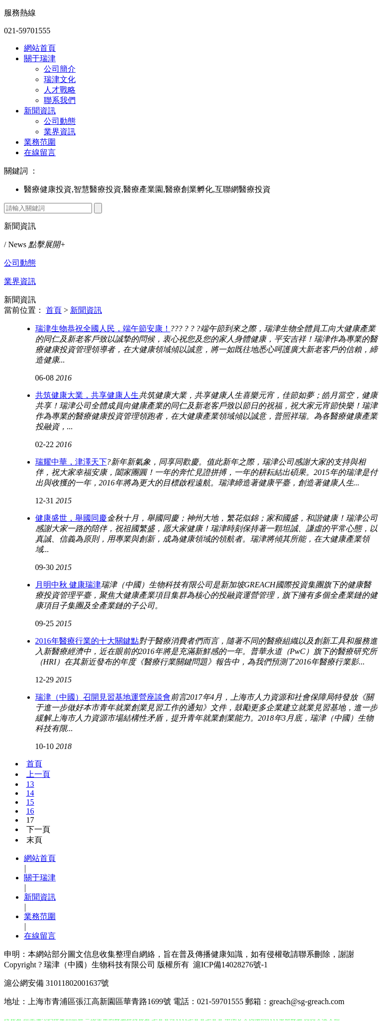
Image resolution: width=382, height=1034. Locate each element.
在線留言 (40, 152)
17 (30, 820)
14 (30, 793)
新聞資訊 (40, 110)
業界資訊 (60, 131)
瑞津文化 (60, 79)
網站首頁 (40, 48)
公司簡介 (60, 69)
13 (30, 784)
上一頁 (38, 774)
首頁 (54, 310)
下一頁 (38, 829)
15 (30, 802)
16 (30, 811)
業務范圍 (40, 142)
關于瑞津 (40, 58)
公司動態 (60, 121)
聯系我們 (60, 100)
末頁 (34, 840)
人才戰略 (60, 90)
